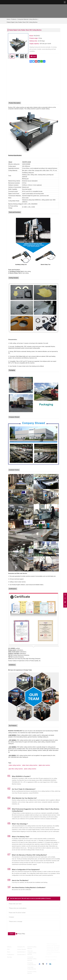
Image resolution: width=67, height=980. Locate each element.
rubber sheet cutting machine (29, 765)
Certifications (10, 954)
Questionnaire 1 (21, 952)
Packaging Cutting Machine (31, 963)
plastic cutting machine (30, 768)
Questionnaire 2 (21, 954)
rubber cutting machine (15, 765)
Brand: (31, 35)
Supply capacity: (34, 43)
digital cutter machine (44, 765)
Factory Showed (21, 949)
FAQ (8, 949)
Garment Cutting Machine (31, 947)
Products (13, 19)
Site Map (9, 957)
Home (8, 19)
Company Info (21, 946)
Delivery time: (33, 41)
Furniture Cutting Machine (31, 972)
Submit (11, 933)
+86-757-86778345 (51, 959)
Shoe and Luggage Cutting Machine (31, 952)
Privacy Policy (21, 933)
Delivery (9, 946)
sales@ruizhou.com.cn (51, 956)
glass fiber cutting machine (16, 768)
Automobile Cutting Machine (31, 968)
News (8, 952)
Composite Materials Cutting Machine (27, 19)
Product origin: (33, 38)
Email (33, 56)
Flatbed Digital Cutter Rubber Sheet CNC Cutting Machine (22, 22)
